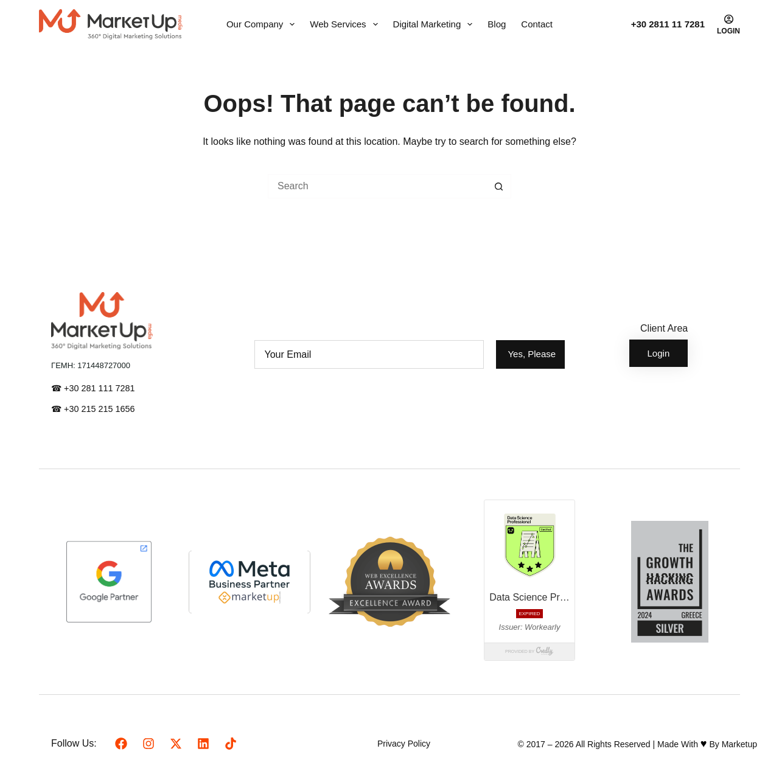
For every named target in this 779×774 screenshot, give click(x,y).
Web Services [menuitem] (346, 24)
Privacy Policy (403, 743)
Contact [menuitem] (537, 24)
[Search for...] (377, 186)
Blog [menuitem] (496, 24)
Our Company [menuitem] (262, 24)
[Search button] (499, 186)
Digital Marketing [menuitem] (435, 24)
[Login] (728, 25)
